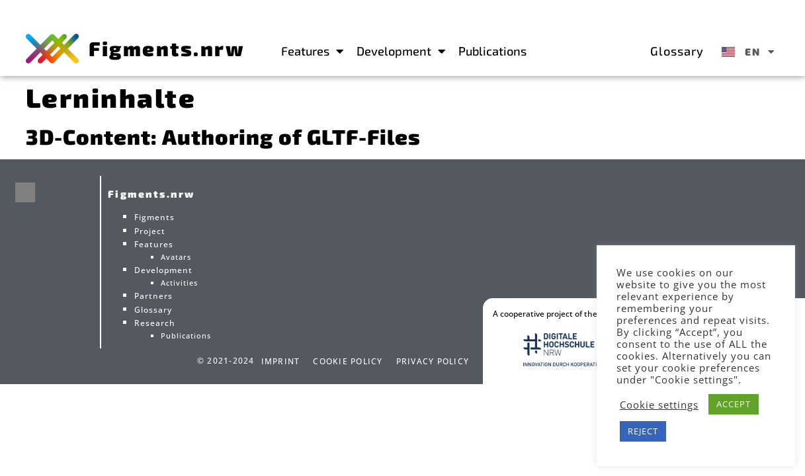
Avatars (176, 257)
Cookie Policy (347, 361)
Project (149, 231)
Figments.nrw (167, 48)
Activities (179, 283)
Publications (492, 51)
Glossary (677, 51)
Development (401, 50)
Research (154, 323)
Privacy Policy (433, 361)
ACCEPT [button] (733, 404)
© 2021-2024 (226, 360)
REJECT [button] (643, 431)
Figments (154, 217)
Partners (153, 295)
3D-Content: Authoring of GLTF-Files (223, 136)
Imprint (280, 361)
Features (312, 50)
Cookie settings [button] (659, 405)
